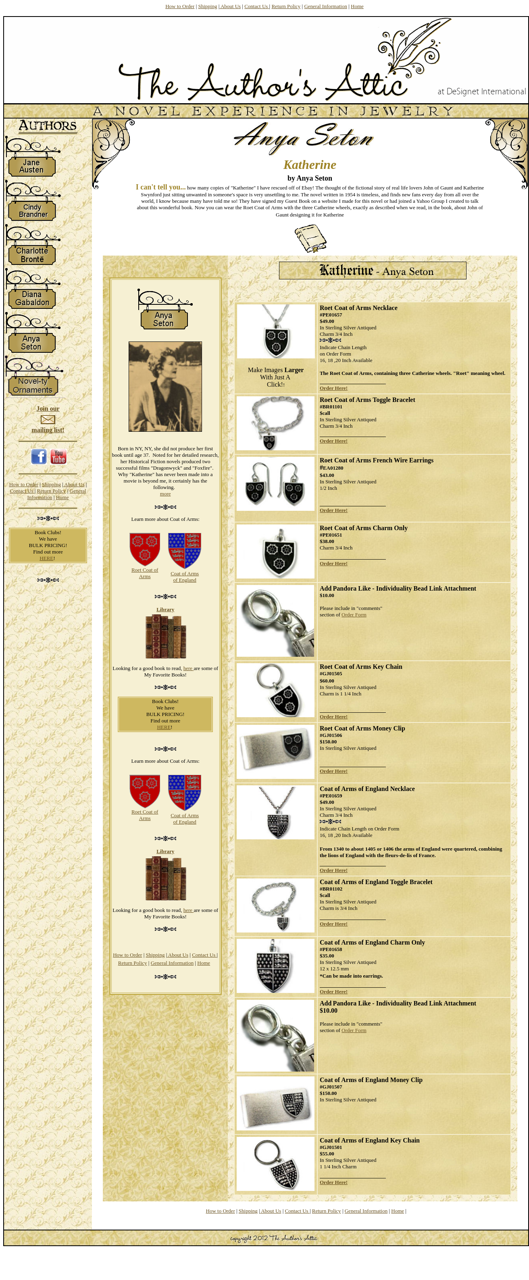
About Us (230, 6)
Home (357, 6)
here (188, 668)
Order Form (354, 615)
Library (165, 609)
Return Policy (285, 6)
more (165, 494)
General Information (325, 6)
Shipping (207, 6)
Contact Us (256, 6)
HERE (46, 558)
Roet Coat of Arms (144, 573)
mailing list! (47, 430)
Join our (47, 408)
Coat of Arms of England (185, 576)
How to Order (179, 6)
